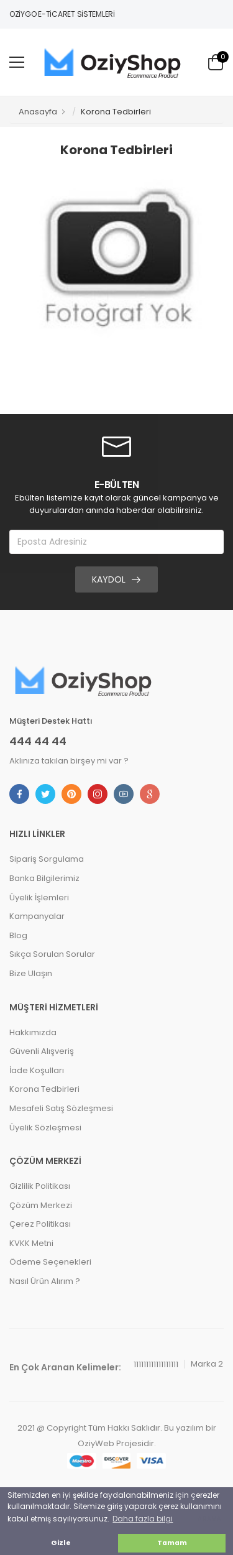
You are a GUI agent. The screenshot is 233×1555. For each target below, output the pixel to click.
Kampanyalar (37, 916)
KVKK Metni (31, 1243)
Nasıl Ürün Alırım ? (44, 1281)
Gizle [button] (61, 1543)
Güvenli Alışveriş (41, 1051)
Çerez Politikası (40, 1224)
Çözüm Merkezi (40, 1205)
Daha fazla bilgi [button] (142, 1518)
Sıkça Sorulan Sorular (52, 954)
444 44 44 (37, 741)
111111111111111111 (156, 1364)
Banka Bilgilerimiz (44, 878)
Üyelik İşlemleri (39, 897)
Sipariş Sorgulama (46, 859)
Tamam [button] (172, 1543)
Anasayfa (38, 112)
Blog (18, 935)
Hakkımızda (33, 1032)
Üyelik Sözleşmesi (45, 1127)
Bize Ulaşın (30, 973)
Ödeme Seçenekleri (50, 1262)
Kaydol (109, 579)
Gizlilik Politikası (39, 1186)
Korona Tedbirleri (44, 1089)
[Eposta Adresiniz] (116, 542)
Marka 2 (207, 1364)
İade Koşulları (36, 1070)
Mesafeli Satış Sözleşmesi (61, 1108)
